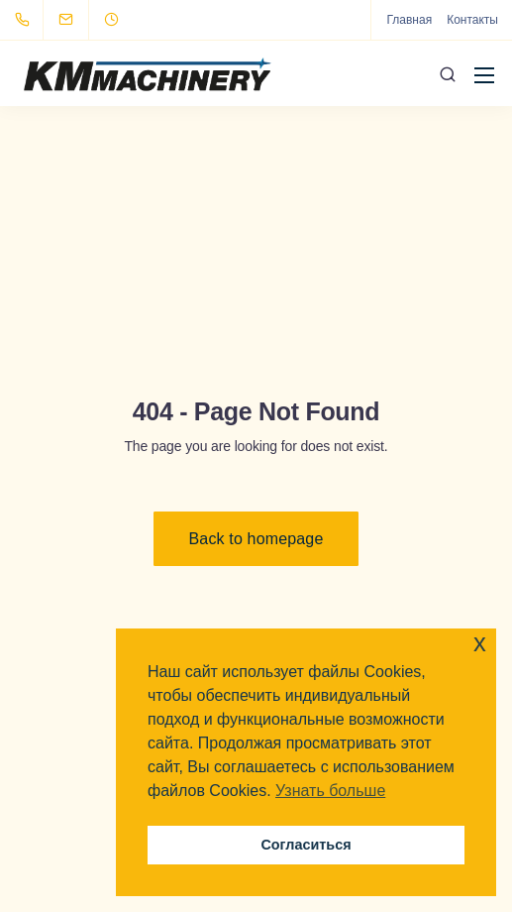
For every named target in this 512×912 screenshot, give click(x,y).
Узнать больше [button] (330, 790)
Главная (409, 20)
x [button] (479, 642)
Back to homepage (256, 538)
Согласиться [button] (305, 845)
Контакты (472, 20)
